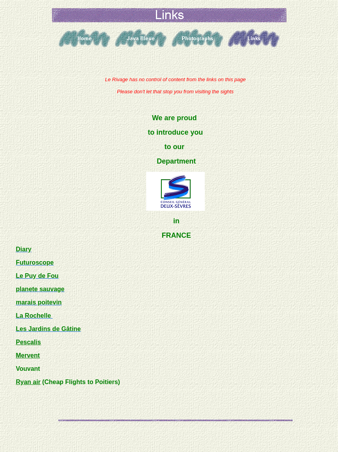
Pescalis (28, 342)
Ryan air (28, 382)
